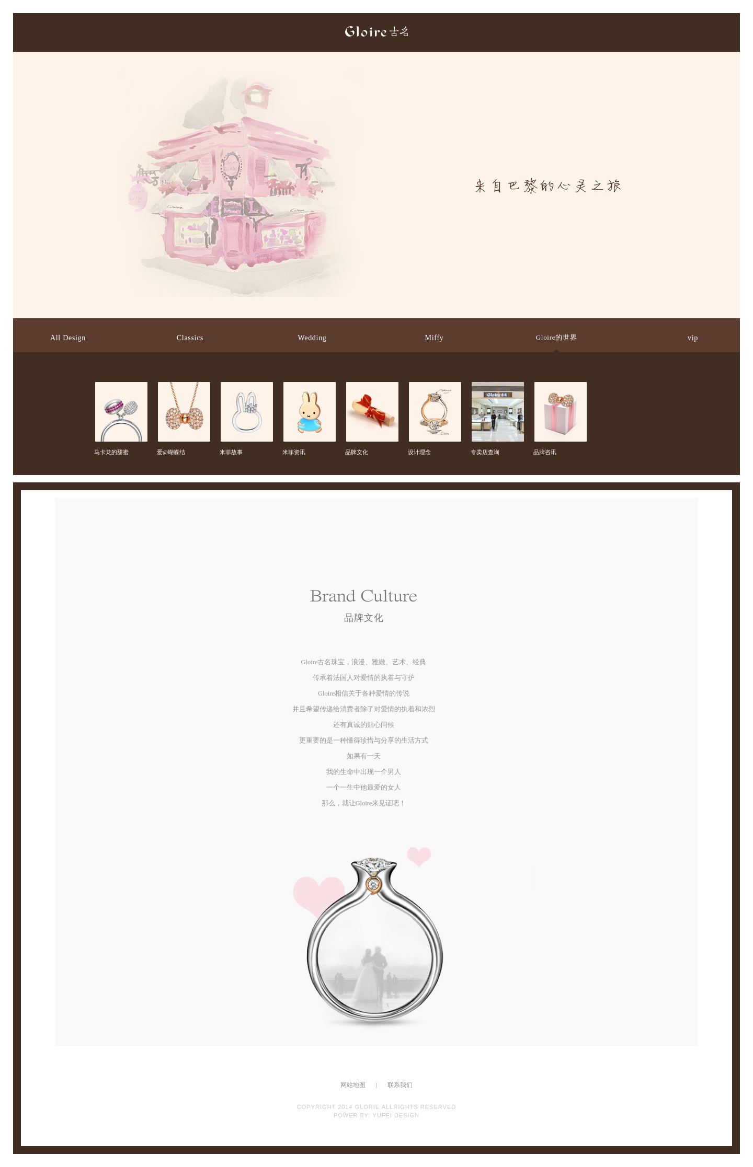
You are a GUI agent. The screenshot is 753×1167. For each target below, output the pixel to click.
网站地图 (353, 1085)
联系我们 (400, 1085)
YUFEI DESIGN (395, 1115)
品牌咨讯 (559, 391)
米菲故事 (246, 391)
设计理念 (434, 391)
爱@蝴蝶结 (183, 391)
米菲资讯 (308, 391)
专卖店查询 (497, 391)
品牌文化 (371, 391)
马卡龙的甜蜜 (120, 391)
